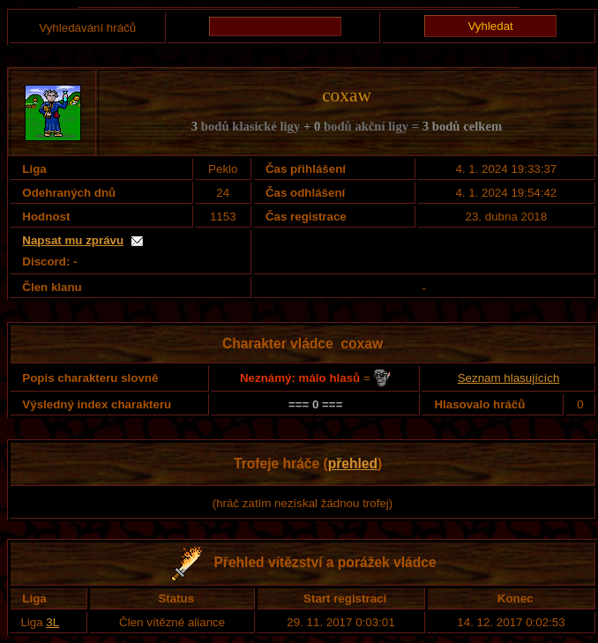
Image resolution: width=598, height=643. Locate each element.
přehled (352, 463)
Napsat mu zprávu (72, 240)
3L (52, 622)
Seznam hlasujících (509, 378)
